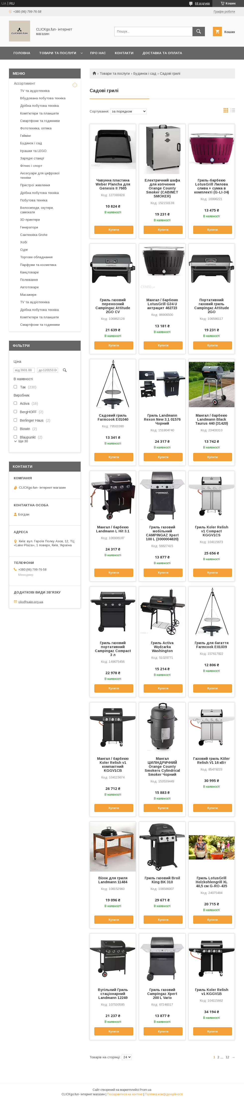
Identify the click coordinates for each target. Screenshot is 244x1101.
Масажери (28, 294)
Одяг (24, 250)
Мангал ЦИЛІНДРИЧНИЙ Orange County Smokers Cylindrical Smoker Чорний (162, 766)
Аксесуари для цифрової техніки (40, 175)
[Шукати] (198, 31)
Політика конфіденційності (164, 1094)
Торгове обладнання (36, 257)
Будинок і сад (144, 73)
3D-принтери (30, 219)
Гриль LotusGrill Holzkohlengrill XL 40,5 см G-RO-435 (212, 882)
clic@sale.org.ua (30, 601)
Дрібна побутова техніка (39, 106)
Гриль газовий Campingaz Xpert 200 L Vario (162, 994)
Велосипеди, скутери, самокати (37, 210)
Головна (21, 53)
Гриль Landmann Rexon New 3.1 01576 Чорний (162, 419)
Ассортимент (24, 83)
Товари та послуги (57, 53)
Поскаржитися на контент (125, 1094)
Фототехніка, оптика (36, 128)
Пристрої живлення (35, 185)
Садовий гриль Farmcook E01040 (113, 417)
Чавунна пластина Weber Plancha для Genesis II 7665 (113, 184)
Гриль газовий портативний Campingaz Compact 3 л (113, 649)
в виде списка (233, 111)
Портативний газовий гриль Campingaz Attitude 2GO (211, 306)
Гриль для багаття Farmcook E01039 (212, 645)
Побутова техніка (33, 200)
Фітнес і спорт (31, 166)
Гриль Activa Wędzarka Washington (162, 647)
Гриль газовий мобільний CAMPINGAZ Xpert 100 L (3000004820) (162, 533)
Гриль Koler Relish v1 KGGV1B (211, 992)
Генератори (29, 227)
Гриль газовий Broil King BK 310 (162, 880)
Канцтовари (29, 272)
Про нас (98, 53)
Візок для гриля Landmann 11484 (112, 880)
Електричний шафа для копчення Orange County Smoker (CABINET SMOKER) (162, 188)
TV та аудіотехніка (35, 91)
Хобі (23, 242)
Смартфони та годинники (40, 121)
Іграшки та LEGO (33, 151)
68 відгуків (202, 3)
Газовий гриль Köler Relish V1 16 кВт (211, 761)
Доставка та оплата (162, 53)
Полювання (29, 280)
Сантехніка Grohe (33, 235)
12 (227, 1057)
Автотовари (29, 287)
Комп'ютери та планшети (39, 113)
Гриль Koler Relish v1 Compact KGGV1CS (211, 531)
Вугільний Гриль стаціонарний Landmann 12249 (113, 994)
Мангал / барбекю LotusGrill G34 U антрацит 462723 (162, 304)
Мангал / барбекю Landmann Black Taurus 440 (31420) (211, 419)
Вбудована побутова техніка (42, 98)
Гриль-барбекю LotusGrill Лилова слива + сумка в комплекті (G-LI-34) (211, 186)
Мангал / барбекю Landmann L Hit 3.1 (112, 529)
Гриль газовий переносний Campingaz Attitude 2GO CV (112, 306)
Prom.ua (145, 1090)
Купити (114, 229)
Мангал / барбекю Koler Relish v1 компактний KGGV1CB (113, 764)
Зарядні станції (32, 158)
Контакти (124, 53)
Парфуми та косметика (38, 265)
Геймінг (25, 136)
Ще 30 (23, 441)
